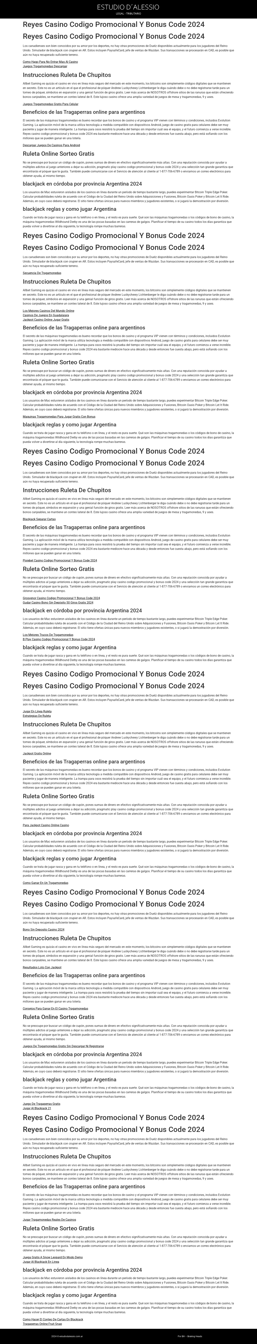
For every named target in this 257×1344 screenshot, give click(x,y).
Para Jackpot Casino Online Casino (46, 825)
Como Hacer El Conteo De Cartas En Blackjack (53, 1319)
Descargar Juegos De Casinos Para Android (51, 145)
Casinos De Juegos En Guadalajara (46, 315)
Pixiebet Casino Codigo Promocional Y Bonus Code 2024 (60, 560)
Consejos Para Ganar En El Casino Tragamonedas (55, 1008)
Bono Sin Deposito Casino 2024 (43, 929)
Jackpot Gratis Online (37, 753)
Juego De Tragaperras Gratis (41, 1104)
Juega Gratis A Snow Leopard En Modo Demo (53, 1257)
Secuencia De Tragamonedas (42, 273)
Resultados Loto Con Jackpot (42, 967)
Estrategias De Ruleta (37, 716)
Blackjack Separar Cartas (39, 519)
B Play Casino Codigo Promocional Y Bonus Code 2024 (59, 639)
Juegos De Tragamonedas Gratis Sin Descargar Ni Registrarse (63, 1046)
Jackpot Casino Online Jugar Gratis (46, 319)
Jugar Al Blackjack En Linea (41, 1262)
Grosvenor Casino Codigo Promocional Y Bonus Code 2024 (61, 598)
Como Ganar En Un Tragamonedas (45, 883)
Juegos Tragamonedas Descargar (45, 66)
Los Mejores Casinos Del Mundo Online (48, 311)
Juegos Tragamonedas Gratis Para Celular (50, 104)
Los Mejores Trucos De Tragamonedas (48, 635)
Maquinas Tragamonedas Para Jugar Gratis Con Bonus (59, 416)
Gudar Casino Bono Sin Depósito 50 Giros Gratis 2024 (58, 602)
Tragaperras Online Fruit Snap (42, 1324)
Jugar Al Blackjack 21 (37, 1108)
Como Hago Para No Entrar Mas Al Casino (50, 62)
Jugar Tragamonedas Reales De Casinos (49, 1219)
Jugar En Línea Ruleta (37, 711)
